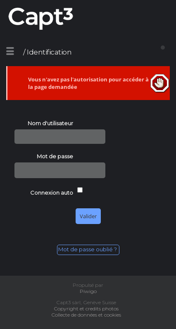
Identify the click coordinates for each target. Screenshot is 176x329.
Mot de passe (55, 156)
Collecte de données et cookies (88, 315)
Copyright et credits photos (88, 308)
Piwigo (88, 291)
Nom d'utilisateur (50, 123)
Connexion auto (51, 192)
